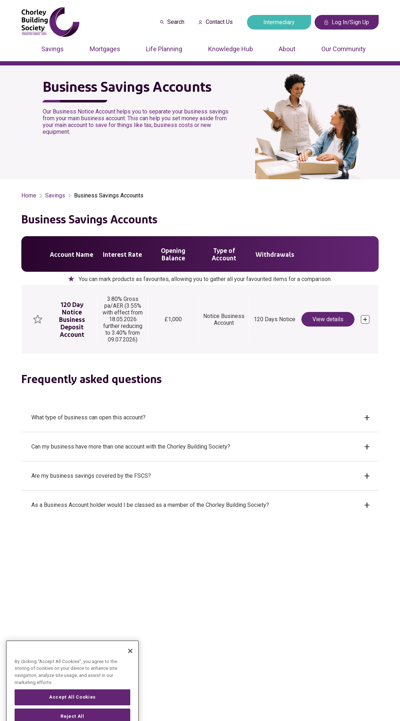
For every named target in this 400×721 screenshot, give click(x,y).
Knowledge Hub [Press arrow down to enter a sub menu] (230, 49)
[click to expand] (365, 319)
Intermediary (279, 22)
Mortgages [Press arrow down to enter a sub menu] (105, 49)
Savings (55, 195)
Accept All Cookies (72, 708)
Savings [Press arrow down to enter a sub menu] (52, 49)
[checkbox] (37, 319)
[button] (200, 417)
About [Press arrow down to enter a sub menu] (287, 49)
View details (327, 319)
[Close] (130, 662)
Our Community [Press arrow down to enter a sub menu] (343, 49)
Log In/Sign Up (347, 22)
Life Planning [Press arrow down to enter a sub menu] (164, 49)
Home (28, 195)
